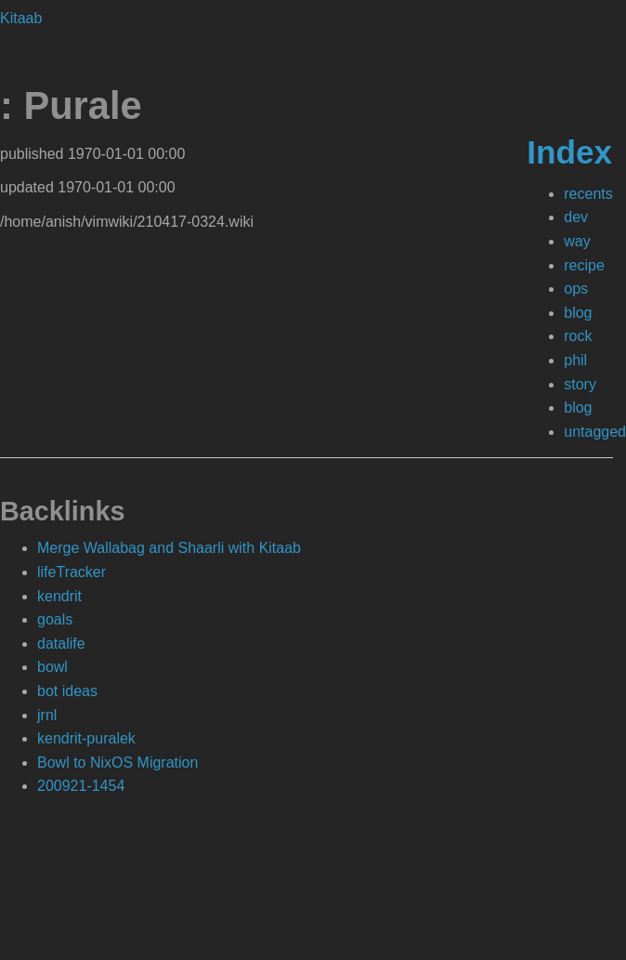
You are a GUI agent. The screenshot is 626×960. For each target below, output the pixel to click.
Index (569, 152)
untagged (595, 432)
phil (575, 360)
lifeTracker (71, 572)
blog (578, 313)
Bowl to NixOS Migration (117, 762)
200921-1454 (80, 786)
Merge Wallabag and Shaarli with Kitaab (169, 548)
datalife (61, 643)
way (577, 241)
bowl (52, 667)
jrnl (47, 715)
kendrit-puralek (86, 738)
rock (578, 336)
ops (576, 288)
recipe (584, 265)
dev (576, 217)
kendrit (59, 596)
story (580, 384)
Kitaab (21, 18)
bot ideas (67, 691)
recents (588, 194)
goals (54, 619)
